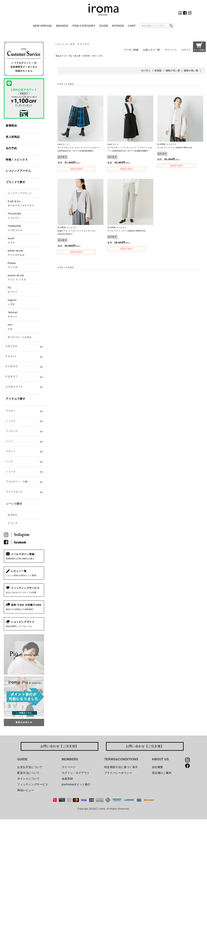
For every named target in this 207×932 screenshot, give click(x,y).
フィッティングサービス (32, 784)
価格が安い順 (173, 70)
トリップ (12, 523)
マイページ (171, 49)
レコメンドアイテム (18, 170)
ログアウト (83, 772)
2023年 (86, 56)
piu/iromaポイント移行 (76, 784)
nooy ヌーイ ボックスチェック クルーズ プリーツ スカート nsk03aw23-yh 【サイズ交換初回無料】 (79, 147)
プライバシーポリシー (118, 772)
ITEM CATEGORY (83, 25)
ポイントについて (28, 778)
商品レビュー (25, 790)
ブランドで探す (15, 182)
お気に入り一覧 (151, 49)
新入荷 (77, 56)
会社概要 (157, 767)
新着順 (158, 70)
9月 (94, 56)
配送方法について (28, 772)
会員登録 (67, 778)
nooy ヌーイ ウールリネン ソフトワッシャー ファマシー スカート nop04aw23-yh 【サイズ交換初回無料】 (129, 147)
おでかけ (12, 514)
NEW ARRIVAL (42, 25)
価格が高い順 (191, 70)
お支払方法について (29, 767)
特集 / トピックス (17, 159)
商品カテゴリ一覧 (64, 56)
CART (132, 25)
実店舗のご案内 (162, 772)
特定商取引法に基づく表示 (121, 767)
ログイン (186, 49)
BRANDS (62, 25)
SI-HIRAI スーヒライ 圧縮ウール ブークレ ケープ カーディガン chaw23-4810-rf (77, 230)
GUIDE (103, 25)
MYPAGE (118, 25)
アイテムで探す (15, 398)
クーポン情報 (131, 49)
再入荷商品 (13, 136)
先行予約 (11, 148)
